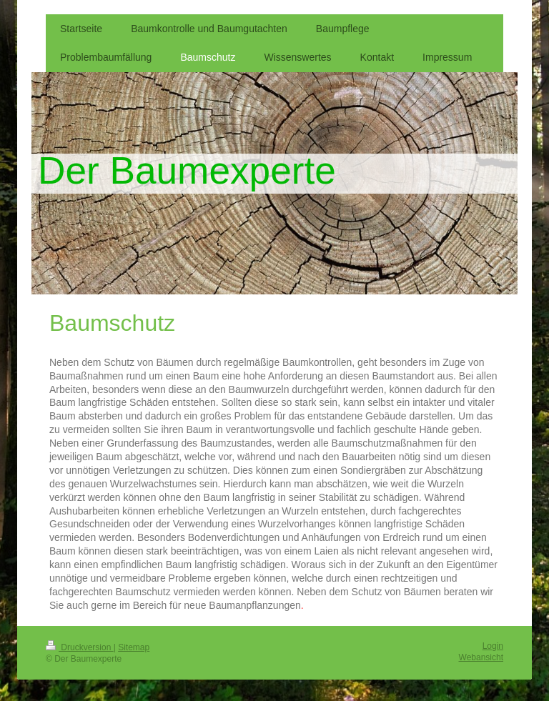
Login (493, 646)
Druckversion (80, 647)
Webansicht (481, 657)
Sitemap (133, 647)
